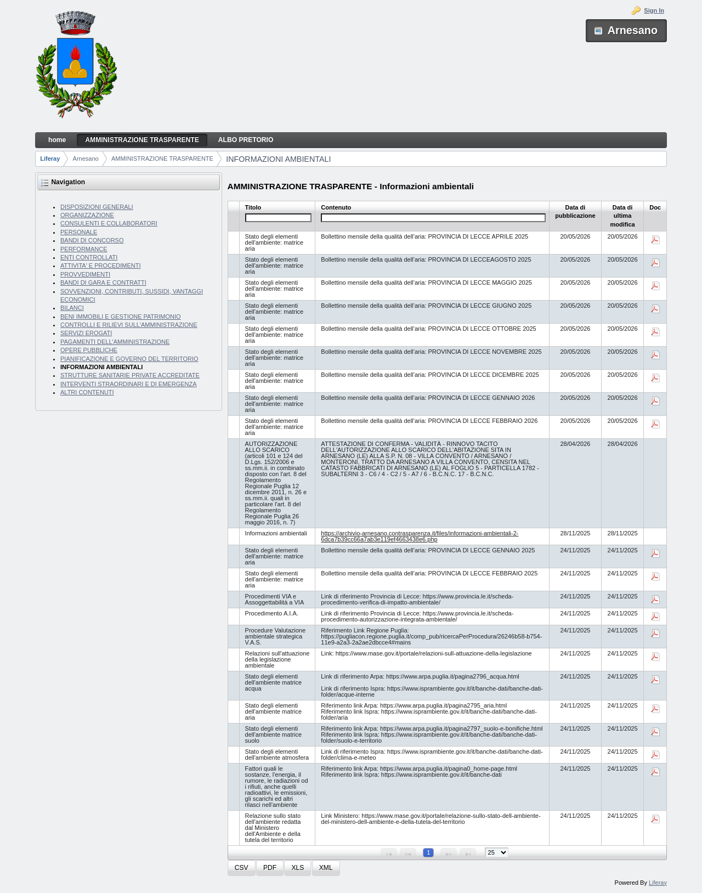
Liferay (50, 158)
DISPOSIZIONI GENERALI (96, 207)
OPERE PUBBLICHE (88, 350)
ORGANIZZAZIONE (87, 215)
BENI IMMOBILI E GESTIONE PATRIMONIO (120, 316)
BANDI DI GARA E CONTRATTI (103, 282)
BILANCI (72, 307)
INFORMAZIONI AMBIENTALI (278, 159)
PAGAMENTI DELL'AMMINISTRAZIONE (114, 341)
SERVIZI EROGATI (86, 333)
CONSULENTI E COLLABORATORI (108, 223)
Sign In (654, 10)
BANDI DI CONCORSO (92, 240)
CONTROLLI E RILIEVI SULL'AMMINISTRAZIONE (128, 324)
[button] (242, 868)
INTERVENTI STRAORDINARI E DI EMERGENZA (128, 384)
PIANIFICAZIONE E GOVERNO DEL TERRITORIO (129, 358)
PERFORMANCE (83, 249)
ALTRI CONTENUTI (87, 392)
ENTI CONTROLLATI (88, 257)
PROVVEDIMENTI (85, 274)
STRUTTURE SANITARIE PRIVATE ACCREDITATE (130, 375)
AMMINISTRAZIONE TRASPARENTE (162, 158)
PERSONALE (78, 232)
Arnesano (86, 158)
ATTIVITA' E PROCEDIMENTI (100, 265)
